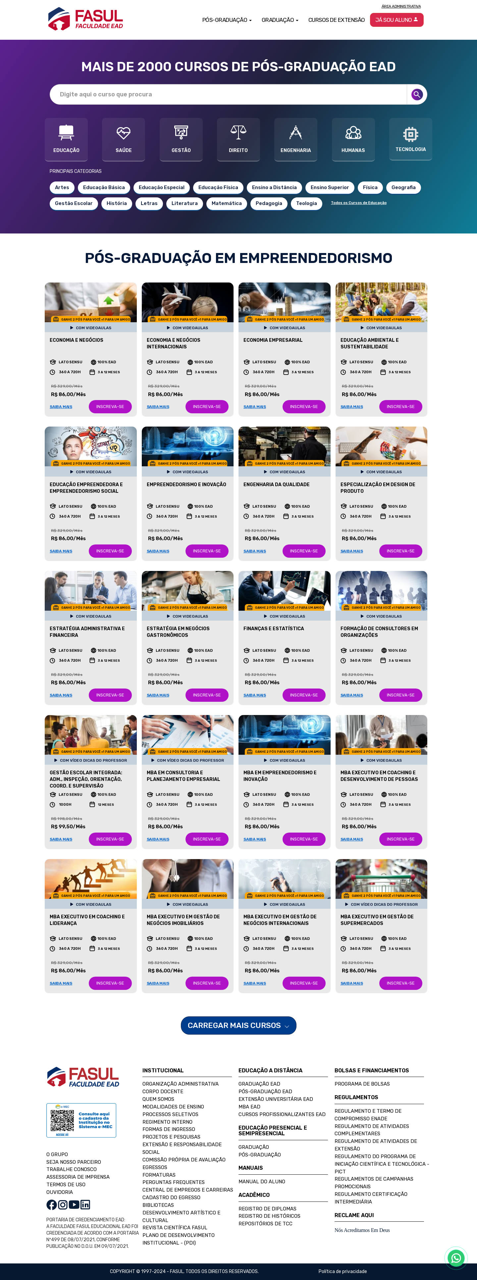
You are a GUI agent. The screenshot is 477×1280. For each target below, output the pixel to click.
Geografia (404, 187)
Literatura (185, 203)
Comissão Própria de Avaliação (184, 1160)
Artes (62, 187)
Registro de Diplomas (267, 1209)
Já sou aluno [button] (397, 20)
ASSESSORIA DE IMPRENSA (78, 1177)
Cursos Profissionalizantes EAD (282, 1114)
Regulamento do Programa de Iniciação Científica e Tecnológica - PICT (382, 1164)
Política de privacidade (343, 1271)
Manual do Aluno (261, 1182)
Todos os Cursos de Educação (359, 203)
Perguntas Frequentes (173, 1182)
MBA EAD (249, 1107)
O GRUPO (57, 1154)
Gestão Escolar (74, 203)
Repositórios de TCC (265, 1224)
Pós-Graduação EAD (265, 1092)
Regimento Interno (167, 1122)
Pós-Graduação (259, 1155)
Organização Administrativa (180, 1084)
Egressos (154, 1167)
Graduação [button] (280, 20)
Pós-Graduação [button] (227, 20)
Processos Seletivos (170, 1114)
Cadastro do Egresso (171, 1198)
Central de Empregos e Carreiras (187, 1190)
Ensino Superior (330, 187)
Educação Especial (162, 187)
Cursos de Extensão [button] (336, 20)
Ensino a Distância (274, 187)
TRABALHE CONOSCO (71, 1169)
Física (370, 187)
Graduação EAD (259, 1084)
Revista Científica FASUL (174, 1228)
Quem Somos (158, 1099)
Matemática (227, 203)
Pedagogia (269, 203)
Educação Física (218, 187)
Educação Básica (104, 187)
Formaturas (159, 1175)
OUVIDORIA (59, 1192)
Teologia (306, 203)
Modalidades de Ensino (173, 1107)
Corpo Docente (162, 1092)
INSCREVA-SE (110, 406)
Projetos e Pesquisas (171, 1137)
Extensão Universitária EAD (275, 1099)
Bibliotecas (158, 1205)
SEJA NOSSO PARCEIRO (73, 1162)
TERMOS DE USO (65, 1185)
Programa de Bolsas (362, 1084)
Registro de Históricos (269, 1216)
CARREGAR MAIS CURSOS (239, 1025)
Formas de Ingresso (168, 1129)
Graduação (253, 1147)
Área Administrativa (401, 6)
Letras (149, 203)
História (117, 203)
